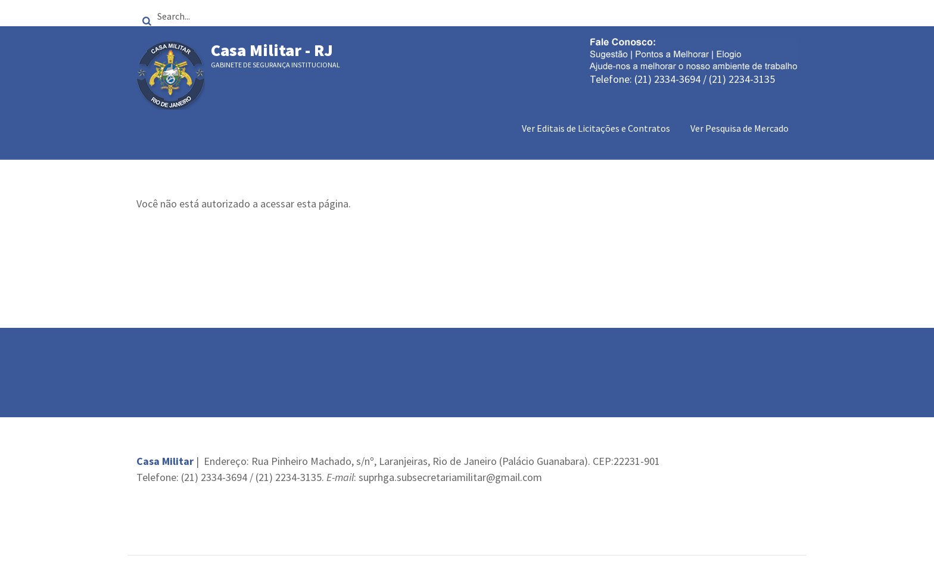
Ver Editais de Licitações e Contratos (596, 128)
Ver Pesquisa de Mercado (739, 128)
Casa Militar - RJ (272, 50)
